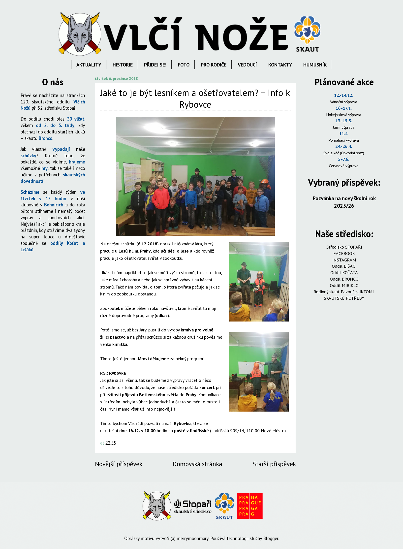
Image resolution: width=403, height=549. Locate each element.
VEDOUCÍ (247, 65)
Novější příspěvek (118, 464)
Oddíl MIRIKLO (344, 285)
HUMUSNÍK (315, 65)
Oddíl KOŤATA (344, 272)
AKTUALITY (88, 65)
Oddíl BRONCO (344, 279)
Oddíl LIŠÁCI (344, 266)
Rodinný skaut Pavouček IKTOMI (344, 291)
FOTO (183, 65)
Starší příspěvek (274, 464)
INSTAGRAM (344, 260)
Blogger (270, 538)
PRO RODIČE (213, 65)
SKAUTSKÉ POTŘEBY (344, 298)
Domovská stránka (197, 464)
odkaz (162, 315)
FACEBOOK (344, 253)
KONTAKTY (280, 65)
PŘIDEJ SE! (155, 65)
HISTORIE (123, 65)
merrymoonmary (193, 538)
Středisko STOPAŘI (344, 247)
